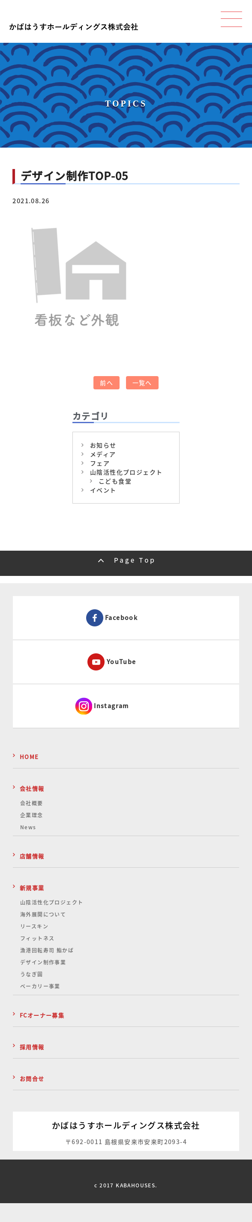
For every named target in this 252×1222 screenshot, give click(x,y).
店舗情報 (32, 856)
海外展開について (43, 914)
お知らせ (103, 445)
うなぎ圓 (31, 974)
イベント (103, 490)
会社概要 (31, 803)
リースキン (34, 926)
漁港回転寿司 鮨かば (47, 950)
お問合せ (32, 1078)
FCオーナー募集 (42, 1015)
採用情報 (32, 1047)
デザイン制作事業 (43, 962)
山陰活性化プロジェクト (126, 472)
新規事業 (32, 888)
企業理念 (31, 815)
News (28, 827)
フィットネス (37, 938)
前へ (106, 382)
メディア (103, 454)
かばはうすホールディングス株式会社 (126, 1125)
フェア (100, 463)
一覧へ (142, 382)
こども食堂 (115, 481)
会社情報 (32, 788)
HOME (29, 757)
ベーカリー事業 (40, 986)
